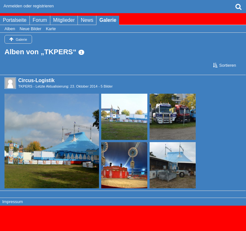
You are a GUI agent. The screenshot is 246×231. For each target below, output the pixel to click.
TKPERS (25, 86)
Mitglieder (64, 20)
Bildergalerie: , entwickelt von (122, 218)
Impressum (12, 201)
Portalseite (15, 20)
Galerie (107, 20)
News (87, 20)
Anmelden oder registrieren (29, 6)
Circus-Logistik (36, 80)
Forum (40, 20)
